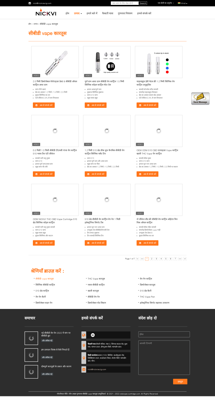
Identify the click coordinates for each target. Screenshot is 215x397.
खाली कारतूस (93, 290)
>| (185, 258)
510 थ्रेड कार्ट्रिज (42, 290)
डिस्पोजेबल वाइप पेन (44, 302)
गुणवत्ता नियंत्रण (125, 13)
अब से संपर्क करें (43, 105)
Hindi (184, 3)
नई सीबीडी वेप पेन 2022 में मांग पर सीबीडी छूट (56, 334)
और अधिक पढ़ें (47, 340)
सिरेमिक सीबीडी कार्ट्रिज (45, 284)
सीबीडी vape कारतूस (45, 278)
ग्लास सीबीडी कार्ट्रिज (96, 284)
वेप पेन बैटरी (41, 296)
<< (142, 258)
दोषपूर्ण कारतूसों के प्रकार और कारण (56, 366)
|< (137, 258)
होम (67, 13)
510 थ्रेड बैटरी (145, 290)
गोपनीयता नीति (62, 394)
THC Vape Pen (147, 296)
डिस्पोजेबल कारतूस (147, 284)
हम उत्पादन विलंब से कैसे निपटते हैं (55, 349)
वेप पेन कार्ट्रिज (146, 278)
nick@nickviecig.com (42, 3)
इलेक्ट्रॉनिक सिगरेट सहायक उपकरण (154, 302)
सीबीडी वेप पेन (94, 296)
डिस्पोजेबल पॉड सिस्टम (97, 302)
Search (143, 3)
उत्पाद (77, 13)
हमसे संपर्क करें (144, 13)
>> (180, 258)
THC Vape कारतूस (96, 278)
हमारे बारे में (92, 13)
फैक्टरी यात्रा (107, 13)
